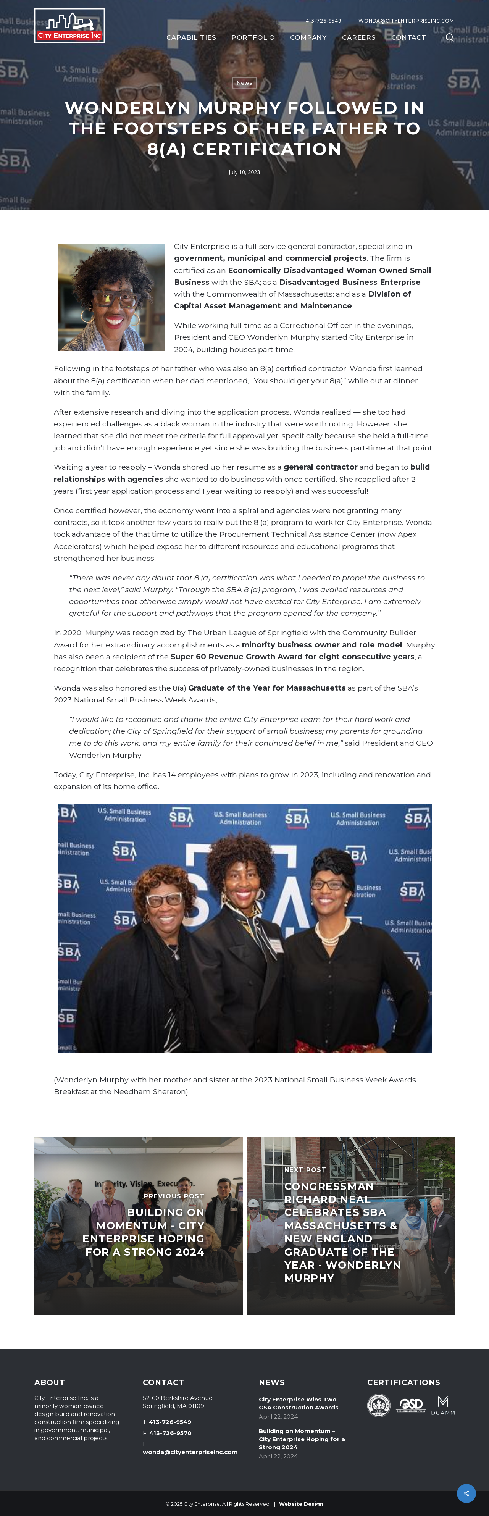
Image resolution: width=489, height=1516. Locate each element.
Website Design (301, 1504)
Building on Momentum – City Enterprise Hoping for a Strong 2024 (302, 1439)
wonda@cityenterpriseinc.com (190, 1452)
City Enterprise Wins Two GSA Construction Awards (299, 1403)
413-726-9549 (170, 1422)
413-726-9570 (170, 1433)
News (244, 82)
